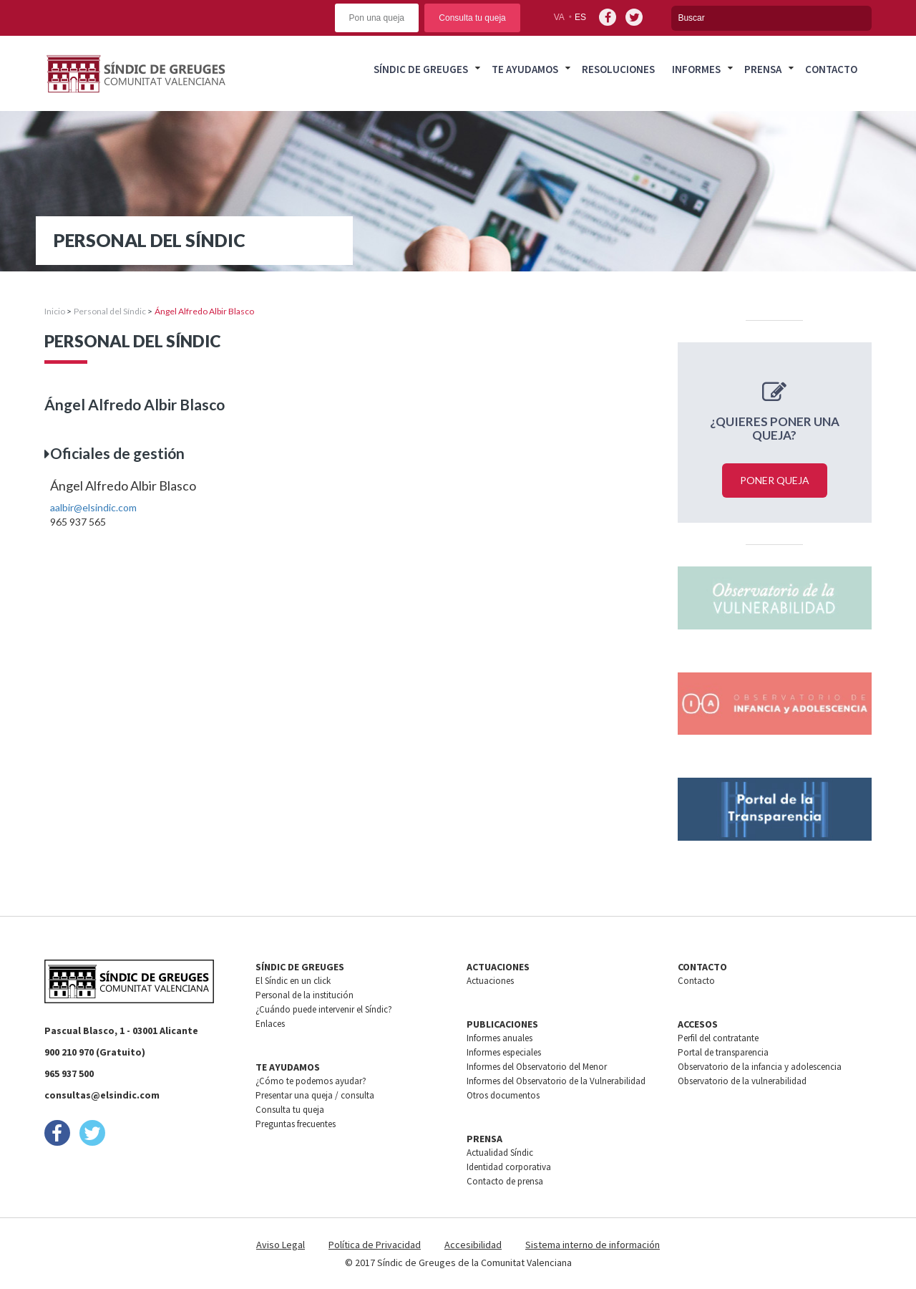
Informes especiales (504, 1052)
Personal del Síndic (110, 311)
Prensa (762, 69)
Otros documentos (503, 1095)
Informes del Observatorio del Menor (537, 1067)
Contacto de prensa (505, 1181)
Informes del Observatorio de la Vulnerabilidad (556, 1081)
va (559, 17)
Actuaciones (490, 981)
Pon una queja (376, 18)
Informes (696, 69)
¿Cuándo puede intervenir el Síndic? (323, 1009)
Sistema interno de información (592, 1244)
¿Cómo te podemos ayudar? (310, 1081)
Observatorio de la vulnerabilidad (742, 1081)
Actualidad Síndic (500, 1152)
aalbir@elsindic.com (93, 507)
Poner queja (774, 480)
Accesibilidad (473, 1244)
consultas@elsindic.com (102, 1094)
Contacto (831, 69)
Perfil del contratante (718, 1038)
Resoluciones (618, 69)
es (580, 17)
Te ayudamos (525, 69)
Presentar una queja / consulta (314, 1095)
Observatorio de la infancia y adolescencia (760, 1067)
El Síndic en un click (293, 981)
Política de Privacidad (374, 1244)
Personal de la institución (304, 995)
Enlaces (270, 1024)
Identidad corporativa (509, 1167)
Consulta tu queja (472, 18)
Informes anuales (499, 1038)
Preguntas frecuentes (295, 1124)
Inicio (54, 311)
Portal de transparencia (723, 1052)
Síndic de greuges (421, 69)
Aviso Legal (280, 1244)
